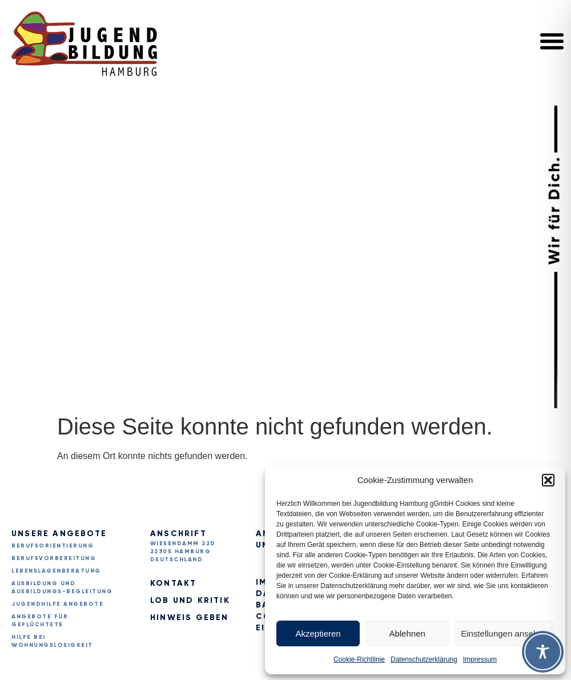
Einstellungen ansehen (504, 633)
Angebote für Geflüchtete (39, 620)
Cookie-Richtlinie (359, 659)
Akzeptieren (317, 633)
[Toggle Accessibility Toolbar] (542, 651)
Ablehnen (407, 633)
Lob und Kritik (190, 600)
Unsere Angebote (59, 533)
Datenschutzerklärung (424, 659)
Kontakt (173, 583)
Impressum (480, 659)
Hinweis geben (189, 617)
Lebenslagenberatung (56, 570)
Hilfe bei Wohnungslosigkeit (52, 641)
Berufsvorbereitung (53, 558)
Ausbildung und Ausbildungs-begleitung (61, 587)
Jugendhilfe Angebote (57, 603)
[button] (548, 480)
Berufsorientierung (52, 545)
